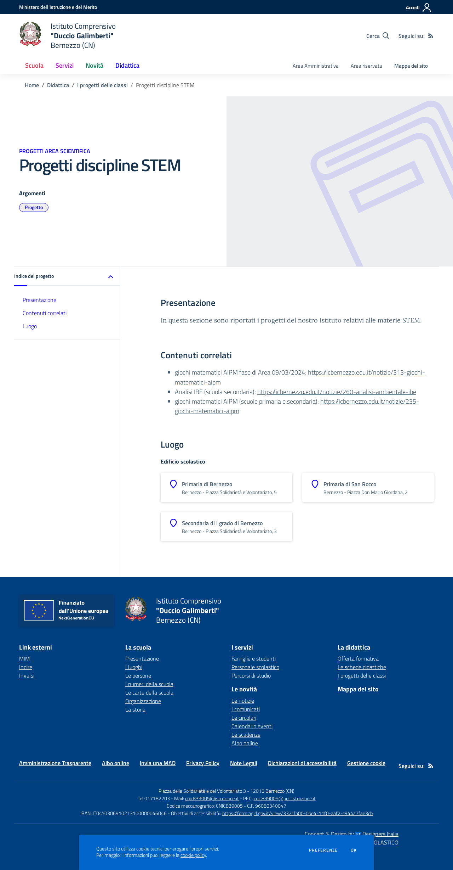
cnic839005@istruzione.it (212, 798)
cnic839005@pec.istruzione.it (285, 798)
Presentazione (39, 300)
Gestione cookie (366, 763)
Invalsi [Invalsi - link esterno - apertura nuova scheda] (26, 675)
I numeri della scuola (149, 684)
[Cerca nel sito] (377, 35)
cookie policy (193, 855)
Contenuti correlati (45, 313)
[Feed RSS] (431, 36)
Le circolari (243, 717)
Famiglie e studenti (253, 658)
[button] (67, 276)
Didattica (58, 85)
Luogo (30, 326)
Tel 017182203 (154, 798)
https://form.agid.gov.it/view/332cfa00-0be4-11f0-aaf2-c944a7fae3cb (297, 813)
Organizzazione (143, 701)
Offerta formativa (358, 658)
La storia (135, 709)
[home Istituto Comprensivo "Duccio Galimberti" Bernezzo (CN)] (67, 35)
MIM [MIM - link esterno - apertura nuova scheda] (24, 658)
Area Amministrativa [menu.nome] (316, 66)
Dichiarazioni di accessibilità (302, 763)
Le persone (138, 675)
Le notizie (242, 700)
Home (32, 85)
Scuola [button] (34, 65)
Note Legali (243, 763)
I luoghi (133, 667)
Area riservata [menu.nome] (366, 66)
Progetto (34, 207)
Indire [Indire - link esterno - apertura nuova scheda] (25, 667)
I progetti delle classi (102, 85)
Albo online (244, 743)
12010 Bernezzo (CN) (272, 791)
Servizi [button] (65, 65)
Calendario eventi (252, 726)
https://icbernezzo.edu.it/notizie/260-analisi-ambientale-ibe (336, 392)
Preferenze (323, 850)
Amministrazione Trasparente (55, 763)
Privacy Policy (202, 763)
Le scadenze (245, 734)
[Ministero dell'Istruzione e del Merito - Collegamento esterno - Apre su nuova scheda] (58, 7)
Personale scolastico (255, 667)
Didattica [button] (127, 65)
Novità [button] (94, 65)
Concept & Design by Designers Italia (351, 834)
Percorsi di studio (251, 675)
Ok (354, 850)
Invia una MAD (158, 763)
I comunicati (245, 709)
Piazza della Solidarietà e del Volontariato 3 (202, 791)
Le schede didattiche (362, 667)
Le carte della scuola (149, 692)
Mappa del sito (411, 66)
